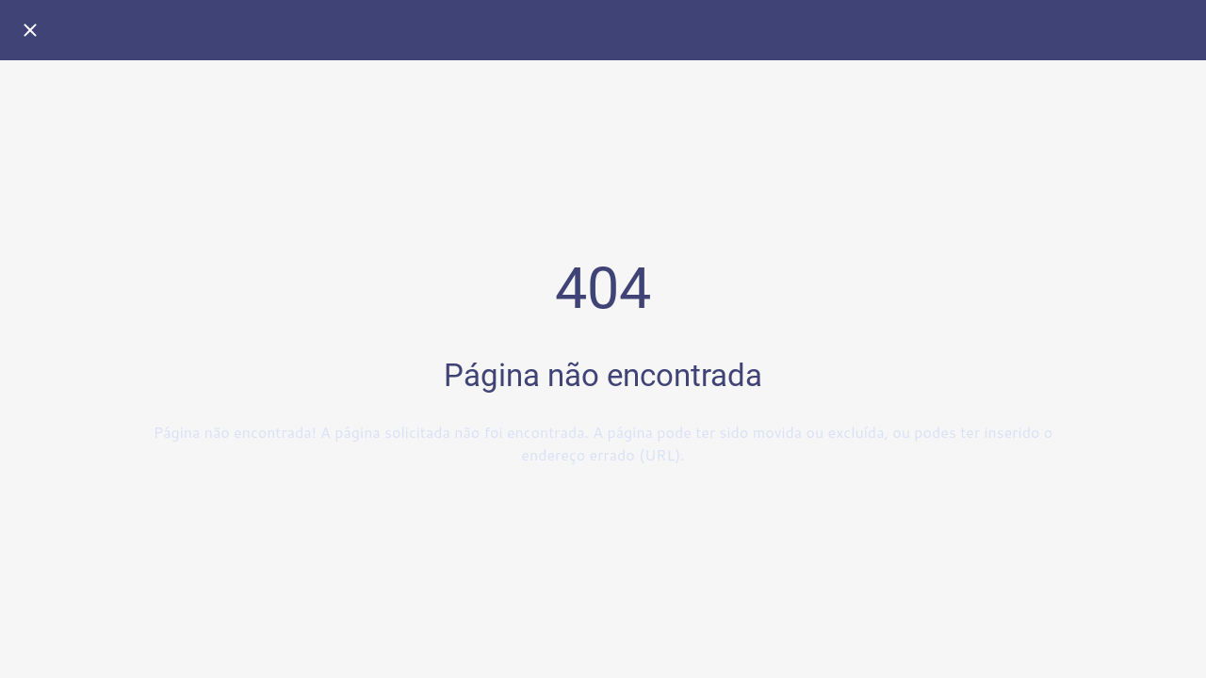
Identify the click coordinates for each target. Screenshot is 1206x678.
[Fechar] (30, 30)
